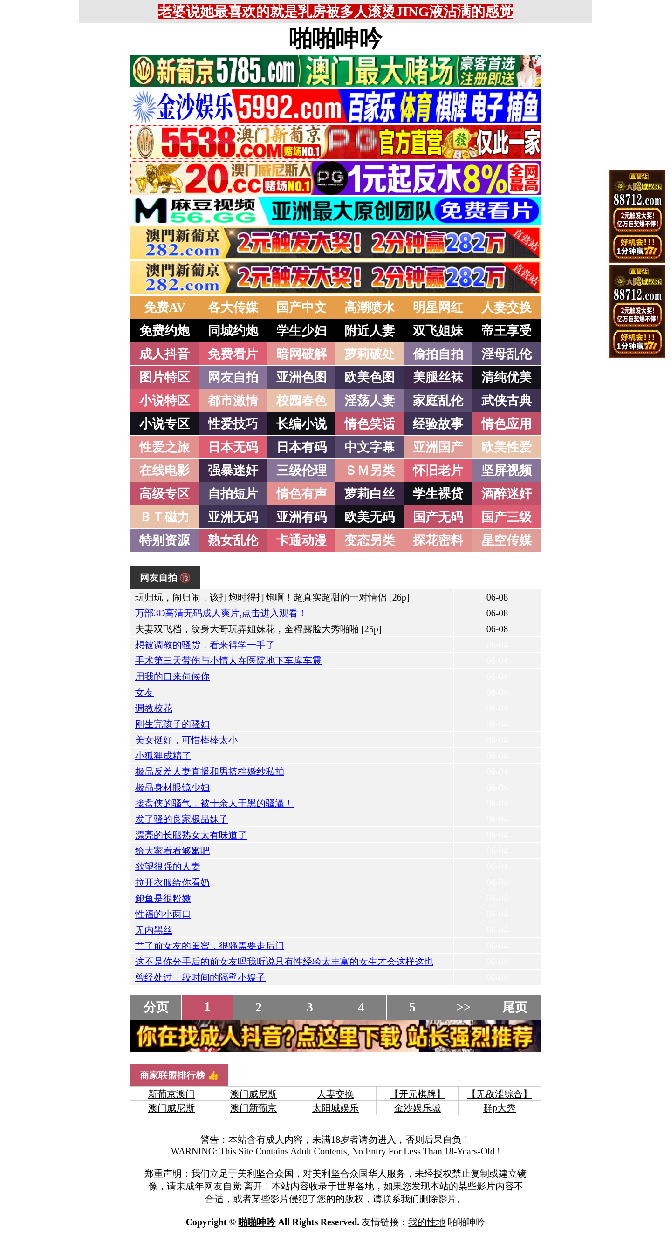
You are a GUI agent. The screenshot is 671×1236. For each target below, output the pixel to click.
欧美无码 (369, 517)
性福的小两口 (163, 914)
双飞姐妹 (438, 331)
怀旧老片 (438, 471)
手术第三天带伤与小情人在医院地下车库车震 (228, 661)
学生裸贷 (438, 494)
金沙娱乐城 (417, 1108)
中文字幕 (369, 447)
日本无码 (233, 447)
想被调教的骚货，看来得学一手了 (205, 645)
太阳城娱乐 (335, 1108)
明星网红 (438, 307)
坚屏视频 (506, 471)
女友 (144, 692)
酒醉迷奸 (506, 494)
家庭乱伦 (438, 401)
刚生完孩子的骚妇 (172, 724)
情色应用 (506, 424)
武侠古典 (506, 401)
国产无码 (438, 517)
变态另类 (369, 540)
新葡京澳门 (171, 1094)
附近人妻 (369, 331)
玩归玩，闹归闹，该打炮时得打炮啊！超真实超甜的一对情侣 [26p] (272, 597)
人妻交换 (506, 307)
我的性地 (426, 1222)
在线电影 (164, 471)
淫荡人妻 (369, 401)
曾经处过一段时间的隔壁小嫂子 (200, 977)
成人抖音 (164, 354)
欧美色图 (369, 377)
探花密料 (438, 540)
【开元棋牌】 (417, 1094)
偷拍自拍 (438, 354)
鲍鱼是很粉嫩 (163, 898)
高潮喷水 (369, 307)
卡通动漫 (301, 540)
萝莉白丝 (369, 494)
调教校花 (153, 708)
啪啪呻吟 (335, 39)
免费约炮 (164, 331)
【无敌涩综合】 (499, 1094)
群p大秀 (499, 1108)
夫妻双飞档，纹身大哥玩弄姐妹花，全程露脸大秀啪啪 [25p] (258, 629)
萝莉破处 (369, 354)
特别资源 (164, 540)
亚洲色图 (301, 377)
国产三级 (506, 517)
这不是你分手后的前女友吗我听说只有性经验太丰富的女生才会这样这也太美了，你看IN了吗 (326, 961)
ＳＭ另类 (369, 471)
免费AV (165, 307)
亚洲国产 (438, 447)
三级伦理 (301, 471)
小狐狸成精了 (163, 756)
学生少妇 (301, 331)
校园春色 (301, 401)
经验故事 (438, 424)
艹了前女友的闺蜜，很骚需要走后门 (209, 946)
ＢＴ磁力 (164, 517)
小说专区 (164, 424)
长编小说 (301, 424)
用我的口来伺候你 (172, 676)
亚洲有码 (301, 517)
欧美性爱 (506, 447)
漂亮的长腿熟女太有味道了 (191, 835)
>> (464, 1007)
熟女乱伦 (233, 540)
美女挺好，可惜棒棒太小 (186, 740)
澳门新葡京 (253, 1108)
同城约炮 (233, 331)
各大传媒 (233, 307)
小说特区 (164, 401)
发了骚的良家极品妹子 (181, 819)
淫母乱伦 (506, 354)
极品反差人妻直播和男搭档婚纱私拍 (209, 771)
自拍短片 (233, 494)
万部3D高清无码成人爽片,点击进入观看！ (221, 613)
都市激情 (233, 401)
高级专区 (164, 494)
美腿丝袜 (438, 377)
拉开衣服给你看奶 (172, 882)
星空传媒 (506, 540)
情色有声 (301, 494)
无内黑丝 (153, 930)
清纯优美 (506, 377)
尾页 (514, 1007)
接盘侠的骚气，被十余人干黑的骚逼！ (214, 803)
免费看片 (233, 354)
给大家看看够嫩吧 (172, 851)
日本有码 (301, 447)
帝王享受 (506, 331)
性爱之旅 (164, 447)
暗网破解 (301, 354)
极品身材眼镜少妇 (172, 787)
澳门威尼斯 (253, 1094)
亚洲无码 (233, 517)
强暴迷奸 (233, 471)
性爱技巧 (233, 424)
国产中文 (301, 307)
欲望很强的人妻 (167, 866)
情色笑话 (369, 424)
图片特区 (164, 377)
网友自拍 (233, 377)
